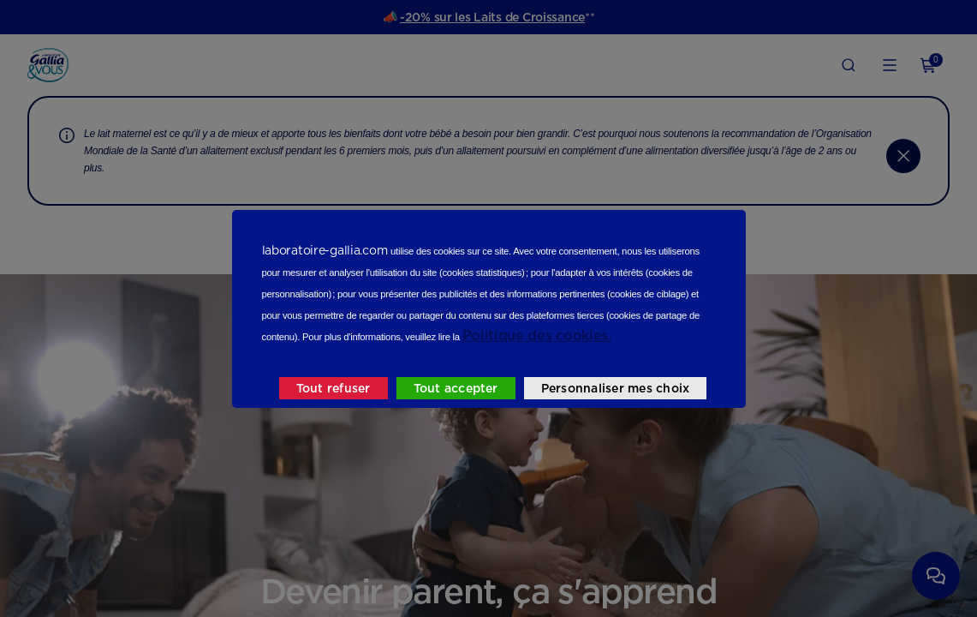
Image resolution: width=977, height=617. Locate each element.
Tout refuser (333, 388)
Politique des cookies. (536, 335)
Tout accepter (456, 388)
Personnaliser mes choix (615, 388)
